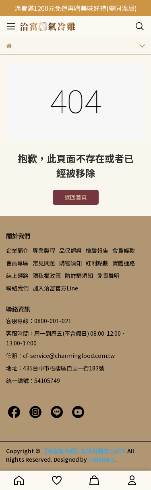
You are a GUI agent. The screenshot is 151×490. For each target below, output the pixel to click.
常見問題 (44, 263)
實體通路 (123, 263)
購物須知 (70, 263)
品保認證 (70, 250)
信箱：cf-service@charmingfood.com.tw (60, 355)
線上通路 (17, 275)
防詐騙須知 (79, 275)
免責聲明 (108, 275)
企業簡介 (17, 250)
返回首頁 (75, 197)
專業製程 (44, 250)
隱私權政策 (47, 275)
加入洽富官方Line (55, 288)
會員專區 (17, 263)
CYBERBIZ (101, 459)
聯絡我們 (17, 288)
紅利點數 (97, 263)
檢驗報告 (97, 250)
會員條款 (123, 250)
